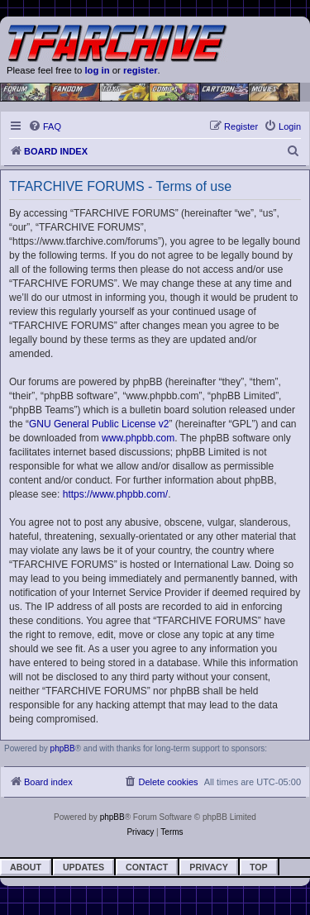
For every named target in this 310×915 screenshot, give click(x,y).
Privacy (208, 867)
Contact (147, 867)
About (25, 867)
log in (96, 70)
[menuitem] (44, 126)
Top (259, 867)
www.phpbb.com (138, 438)
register (140, 70)
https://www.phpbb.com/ (115, 494)
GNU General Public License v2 (99, 424)
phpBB (62, 748)
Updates (83, 867)
